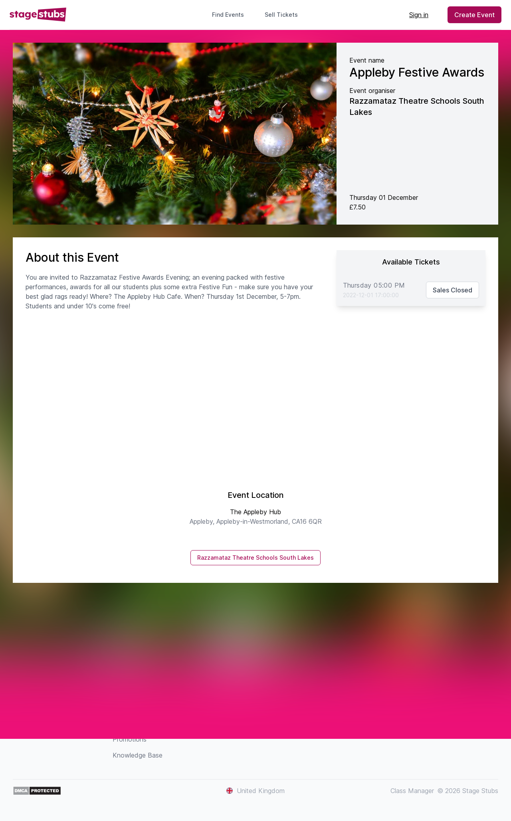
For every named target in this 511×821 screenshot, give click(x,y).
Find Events (228, 14)
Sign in (418, 15)
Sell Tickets (284, 14)
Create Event (474, 15)
